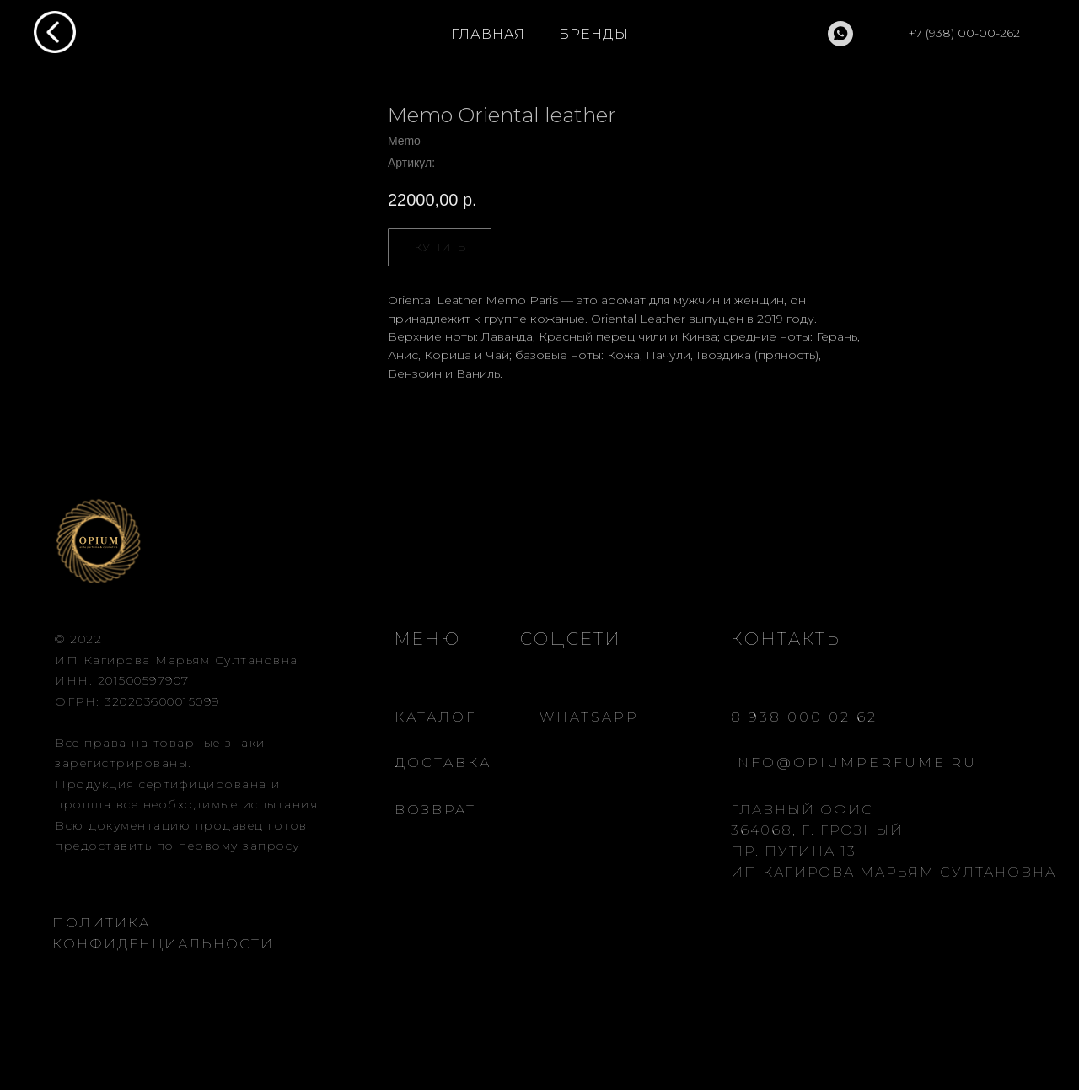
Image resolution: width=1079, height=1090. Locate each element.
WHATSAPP (589, 717)
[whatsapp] (840, 33)
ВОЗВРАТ (435, 810)
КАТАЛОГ (435, 717)
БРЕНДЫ (594, 34)
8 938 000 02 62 (804, 717)
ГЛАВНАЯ (488, 34)
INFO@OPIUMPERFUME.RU (854, 762)
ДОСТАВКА (443, 762)
